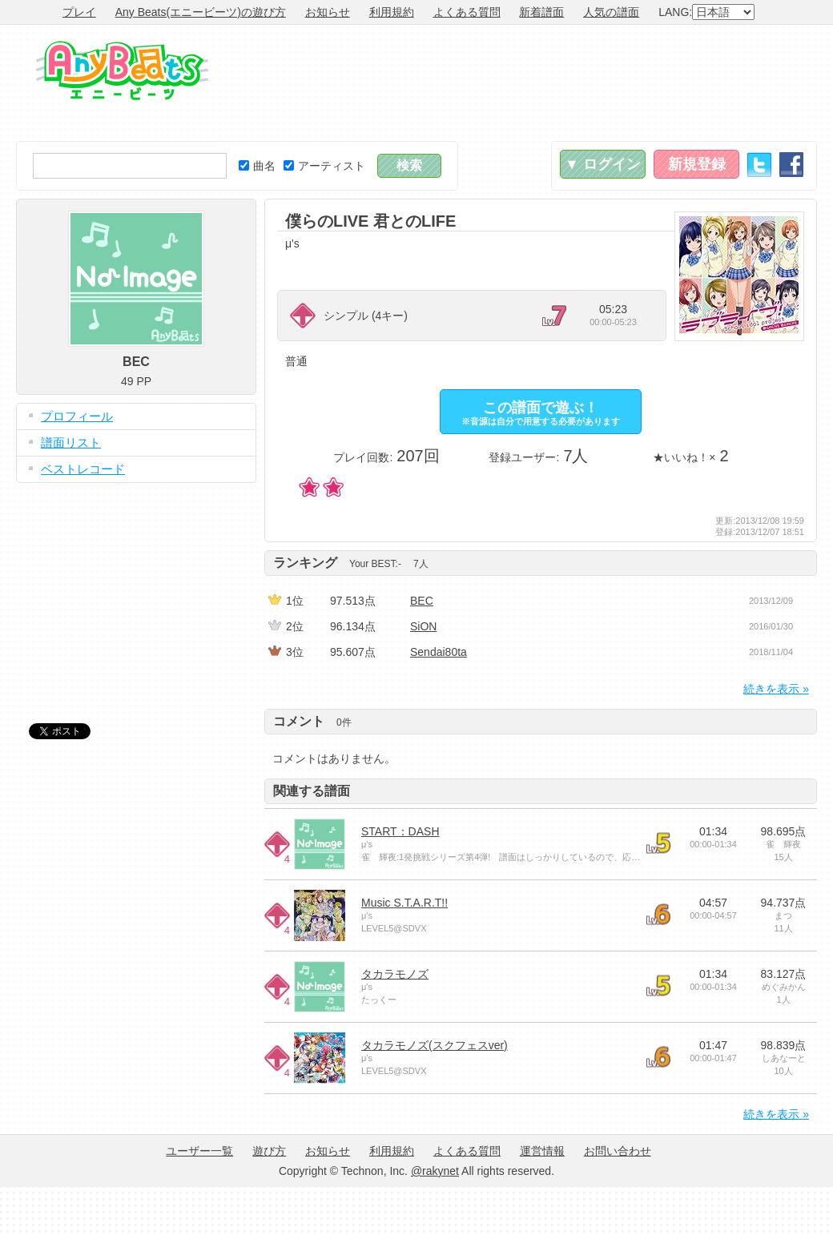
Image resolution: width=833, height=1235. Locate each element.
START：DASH (400, 831)
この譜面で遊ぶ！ (540, 413)
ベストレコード (83, 469)
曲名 (257, 165)
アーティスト (324, 165)
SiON (423, 626)
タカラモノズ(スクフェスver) (434, 1045)
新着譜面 (541, 12)
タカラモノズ (395, 973)
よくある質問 (467, 12)
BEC (421, 600)
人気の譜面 (611, 12)
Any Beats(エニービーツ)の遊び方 (200, 12)
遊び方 (269, 1150)
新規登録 (697, 164)
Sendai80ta (438, 652)
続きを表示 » (776, 688)
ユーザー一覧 (199, 1150)
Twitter (759, 164)
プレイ (79, 12)
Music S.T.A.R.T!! (404, 902)
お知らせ (327, 12)
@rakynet (435, 1171)
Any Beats (122, 70)
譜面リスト (71, 442)
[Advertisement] (758, 83)
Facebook (791, 164)
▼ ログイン (603, 164)
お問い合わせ (617, 1150)
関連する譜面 (311, 791)
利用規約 (391, 12)
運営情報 (542, 1150)
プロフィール (77, 416)
